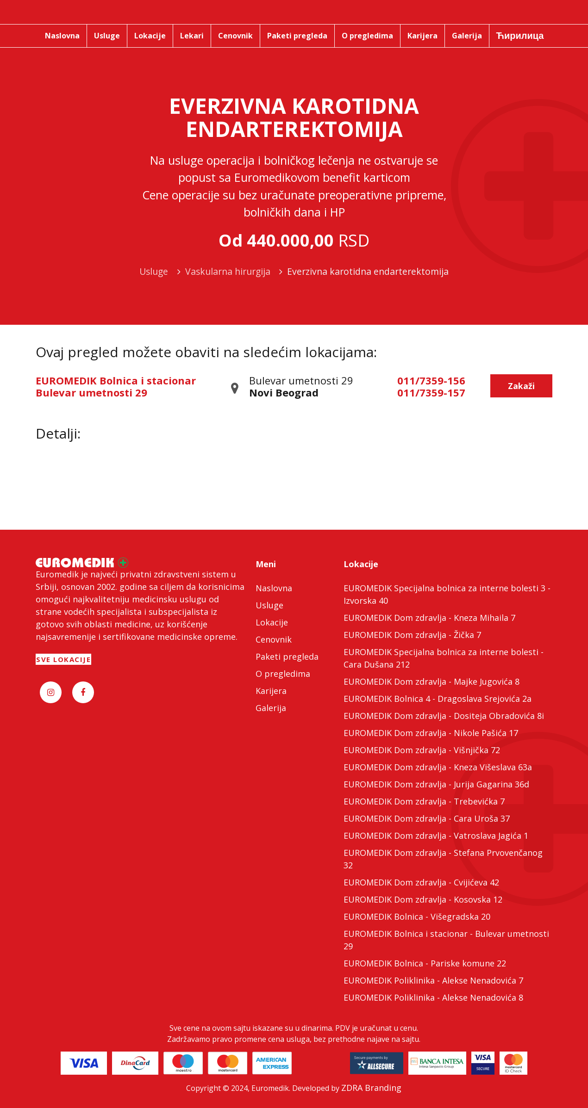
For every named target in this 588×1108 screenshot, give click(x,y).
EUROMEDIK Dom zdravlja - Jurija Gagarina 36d (436, 784)
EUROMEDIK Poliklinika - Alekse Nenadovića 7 (433, 980)
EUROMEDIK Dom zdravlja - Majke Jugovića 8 (431, 681)
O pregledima (283, 673)
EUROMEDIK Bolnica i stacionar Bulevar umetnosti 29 (116, 386)
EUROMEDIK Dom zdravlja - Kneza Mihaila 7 (429, 617)
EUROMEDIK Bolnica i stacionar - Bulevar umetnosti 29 (446, 940)
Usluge (269, 605)
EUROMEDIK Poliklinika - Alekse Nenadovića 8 (433, 997)
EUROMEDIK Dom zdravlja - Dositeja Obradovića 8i (444, 715)
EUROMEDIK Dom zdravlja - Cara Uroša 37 (427, 818)
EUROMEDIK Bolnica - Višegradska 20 (417, 916)
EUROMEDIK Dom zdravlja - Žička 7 (412, 634)
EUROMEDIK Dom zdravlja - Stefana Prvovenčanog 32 (443, 859)
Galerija (271, 707)
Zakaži (521, 385)
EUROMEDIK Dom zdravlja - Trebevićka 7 (424, 801)
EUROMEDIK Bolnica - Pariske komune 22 (425, 963)
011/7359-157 (431, 392)
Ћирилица (520, 35)
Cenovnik (274, 639)
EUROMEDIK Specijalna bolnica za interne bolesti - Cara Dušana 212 (444, 658)
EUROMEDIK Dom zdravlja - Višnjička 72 (422, 749)
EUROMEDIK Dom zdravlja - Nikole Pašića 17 (431, 732)
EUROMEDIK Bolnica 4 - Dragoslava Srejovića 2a (438, 698)
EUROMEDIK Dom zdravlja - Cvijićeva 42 (421, 882)
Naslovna (274, 588)
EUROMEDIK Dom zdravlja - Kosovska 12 (423, 899)
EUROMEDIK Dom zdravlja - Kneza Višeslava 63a (438, 767)
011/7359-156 (431, 380)
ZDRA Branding (371, 1087)
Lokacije (272, 622)
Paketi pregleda (287, 656)
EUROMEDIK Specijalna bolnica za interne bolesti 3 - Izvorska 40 (447, 594)
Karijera (271, 690)
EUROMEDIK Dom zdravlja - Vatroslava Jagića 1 (436, 835)
